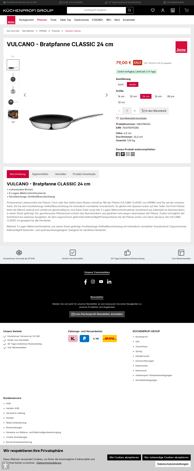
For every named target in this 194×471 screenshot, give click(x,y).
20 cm (133, 96)
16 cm (121, 96)
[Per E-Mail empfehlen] (132, 153)
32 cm (121, 102)
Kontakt (10, 418)
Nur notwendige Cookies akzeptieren (167, 457)
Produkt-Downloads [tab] (84, 174)
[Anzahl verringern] (119, 110)
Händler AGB (12, 408)
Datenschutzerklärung (49, 462)
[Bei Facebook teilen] (117, 153)
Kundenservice (12, 398)
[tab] (18, 174)
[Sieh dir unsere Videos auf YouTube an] (101, 281)
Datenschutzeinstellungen (173, 464)
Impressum (141, 370)
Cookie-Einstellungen (16, 437)
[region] (58, 95)
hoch (121, 84)
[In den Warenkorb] (154, 110)
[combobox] (96, 10)
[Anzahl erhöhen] (135, 110)
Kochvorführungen (145, 361)
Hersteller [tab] (60, 174)
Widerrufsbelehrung (16, 422)
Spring (139, 351)
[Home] (11, 19)
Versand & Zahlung (15, 413)
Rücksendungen (14, 427)
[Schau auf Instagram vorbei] (93, 281)
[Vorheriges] (25, 95)
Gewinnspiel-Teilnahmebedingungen (154, 375)
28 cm (170, 96)
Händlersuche (142, 356)
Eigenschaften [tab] (40, 174)
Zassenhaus (141, 346)
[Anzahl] (127, 110)
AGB (8, 403)
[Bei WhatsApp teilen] (127, 153)
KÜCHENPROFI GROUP (146, 331)
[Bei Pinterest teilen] (122, 153)
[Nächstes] (106, 95)
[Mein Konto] (163, 10)
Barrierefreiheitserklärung (19, 442)
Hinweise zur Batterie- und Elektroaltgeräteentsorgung (33, 432)
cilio (138, 341)
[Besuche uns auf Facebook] (85, 281)
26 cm (158, 96)
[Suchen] (129, 10)
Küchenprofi (142, 336)
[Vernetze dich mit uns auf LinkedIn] (109, 281)
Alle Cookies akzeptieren (124, 457)
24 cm (145, 96)
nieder (132, 84)
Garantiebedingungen (146, 380)
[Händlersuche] (173, 10)
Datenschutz (142, 365)
